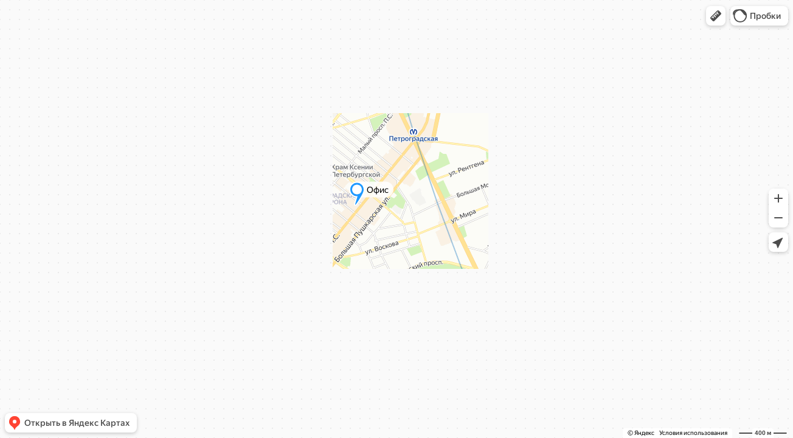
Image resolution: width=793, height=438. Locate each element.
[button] (715, 16)
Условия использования (693, 432)
